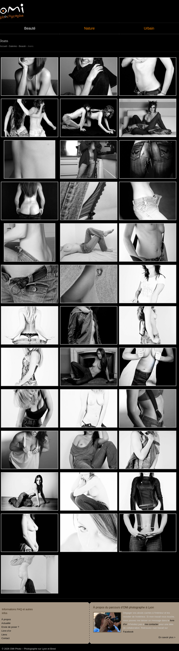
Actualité (5, 623)
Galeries (13, 46)
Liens (4, 634)
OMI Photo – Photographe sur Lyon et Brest (12, 11)
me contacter (151, 624)
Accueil (3, 46)
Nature (89, 28)
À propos (6, 619)
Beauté (29, 28)
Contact (5, 638)
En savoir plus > (167, 637)
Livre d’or (6, 630)
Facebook (128, 631)
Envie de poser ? (10, 627)
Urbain (149, 28)
